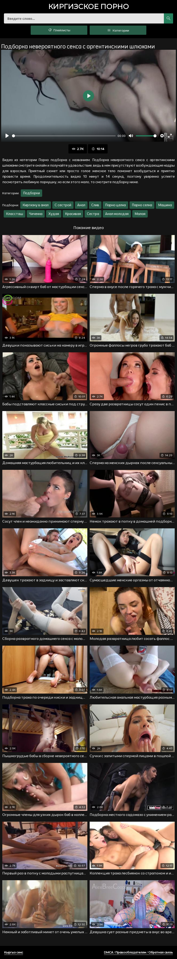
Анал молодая (117, 214)
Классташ (14, 214)
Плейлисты (59, 30)
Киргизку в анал (36, 205)
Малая (140, 214)
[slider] (64, 136)
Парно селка (142, 205)
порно (88, 7)
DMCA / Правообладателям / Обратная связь (138, 952)
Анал (81, 205)
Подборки (31, 193)
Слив (95, 205)
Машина (165, 205)
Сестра (93, 214)
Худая (53, 214)
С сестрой (63, 205)
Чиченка (35, 214)
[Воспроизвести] (7, 135)
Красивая (73, 214)
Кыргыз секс (13, 952)
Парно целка (115, 205)
